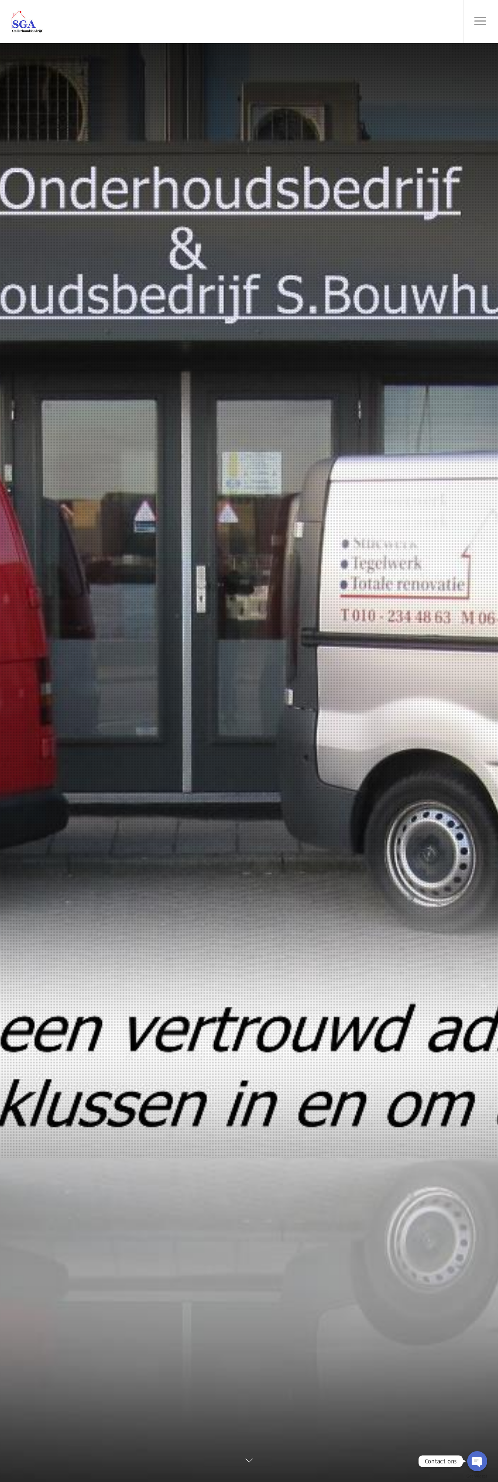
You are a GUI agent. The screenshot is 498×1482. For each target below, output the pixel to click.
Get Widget (476, 1475)
